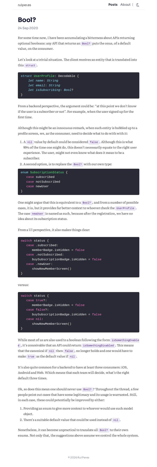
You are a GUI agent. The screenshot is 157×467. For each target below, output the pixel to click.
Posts (112, 5)
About (125, 5)
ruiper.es (24, 5)
